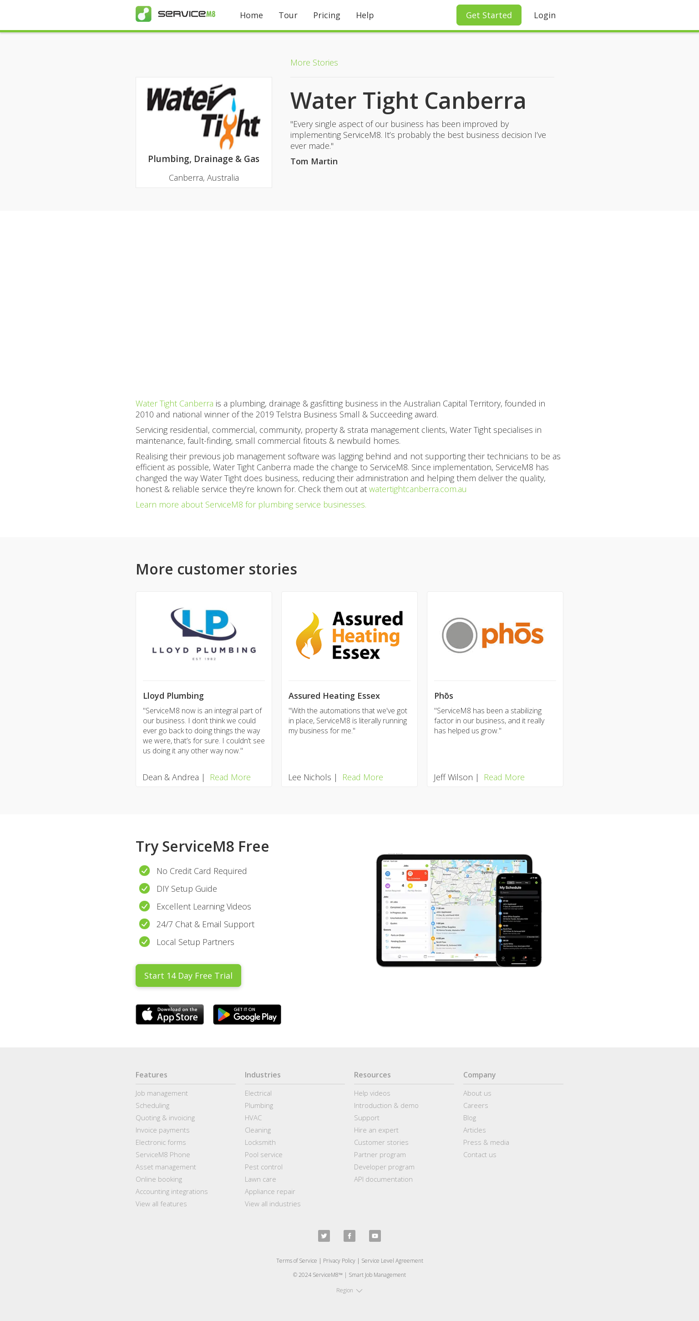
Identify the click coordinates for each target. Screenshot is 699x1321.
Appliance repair (270, 1191)
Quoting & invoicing (165, 1117)
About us (477, 1092)
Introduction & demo (386, 1105)
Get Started (489, 15)
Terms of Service (296, 1261)
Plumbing (259, 1105)
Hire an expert (376, 1129)
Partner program (380, 1154)
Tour (288, 15)
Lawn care (260, 1179)
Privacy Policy (339, 1261)
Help (365, 15)
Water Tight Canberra (174, 403)
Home (251, 15)
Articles (474, 1129)
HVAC (253, 1117)
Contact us (479, 1154)
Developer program (384, 1166)
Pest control (264, 1166)
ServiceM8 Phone (163, 1154)
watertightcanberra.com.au (418, 488)
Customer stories (381, 1142)
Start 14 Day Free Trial (188, 975)
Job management (162, 1092)
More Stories (314, 62)
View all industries (273, 1203)
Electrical (258, 1092)
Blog (469, 1117)
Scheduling (152, 1105)
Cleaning (258, 1129)
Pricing (326, 15)
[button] (349, 1290)
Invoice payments (163, 1129)
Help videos (372, 1092)
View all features (161, 1203)
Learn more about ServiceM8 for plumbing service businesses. (251, 504)
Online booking (159, 1179)
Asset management (166, 1166)
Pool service (264, 1154)
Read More (230, 777)
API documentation (383, 1179)
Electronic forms (161, 1142)
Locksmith (260, 1142)
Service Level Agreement (392, 1261)
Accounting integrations (172, 1191)
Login (545, 15)
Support (367, 1117)
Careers (475, 1105)
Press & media (486, 1142)
